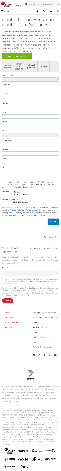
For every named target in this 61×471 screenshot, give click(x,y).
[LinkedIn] (44, 355)
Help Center (9, 327)
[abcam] (23, 451)
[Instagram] (39, 355)
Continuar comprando (16, 56)
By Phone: (6, 199)
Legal (34, 322)
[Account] (51, 11)
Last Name (6, 94)
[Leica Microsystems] (36, 459)
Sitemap (36, 342)
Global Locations (11, 322)
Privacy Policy (16, 210)
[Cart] (44, 11)
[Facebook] (33, 355)
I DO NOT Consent (20, 194)
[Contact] (37, 11)
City (4, 159)
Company (5, 103)
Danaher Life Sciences (42, 347)
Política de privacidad (41, 337)
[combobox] (41, 4)
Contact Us (9, 317)
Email (4, 112)
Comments (6, 168)
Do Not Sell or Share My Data (45, 317)
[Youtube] (55, 355)
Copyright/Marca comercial (44, 313)
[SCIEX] (23, 467)
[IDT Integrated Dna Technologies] (23, 459)
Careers (7, 313)
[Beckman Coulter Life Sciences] (11, 4)
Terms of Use (31, 210)
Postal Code (6, 140)
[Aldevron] (36, 451)
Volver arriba (50, 237)
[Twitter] (49, 355)
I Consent (16, 192)
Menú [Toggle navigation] (5, 11)
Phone (4, 122)
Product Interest (8, 75)
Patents (35, 332)
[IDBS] (9, 459)
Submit (53, 222)
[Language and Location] (57, 11)
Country (5, 131)
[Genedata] (50, 451)
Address (5, 149)
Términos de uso (39, 327)
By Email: (5, 192)
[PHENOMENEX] (9, 467)
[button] (26, 4)
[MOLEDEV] (50, 460)
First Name (6, 85)
